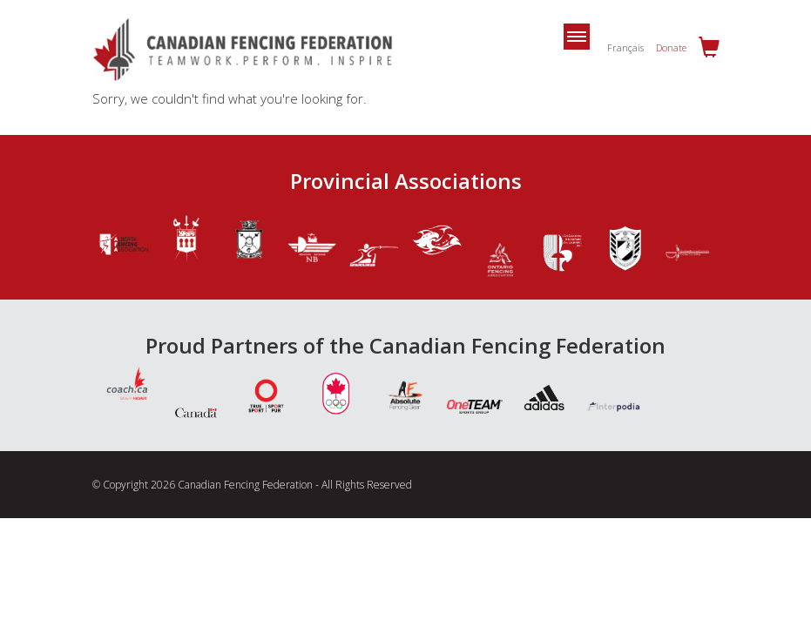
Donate (671, 47)
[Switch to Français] (621, 47)
